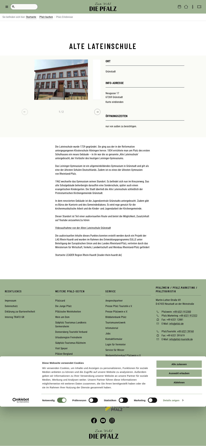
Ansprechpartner (114, 300)
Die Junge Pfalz (63, 306)
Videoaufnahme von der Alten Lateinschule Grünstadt (83, 227)
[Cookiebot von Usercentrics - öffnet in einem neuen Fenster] (21, 439)
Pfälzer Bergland (64, 353)
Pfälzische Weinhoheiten (68, 311)
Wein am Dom (62, 317)
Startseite (31, 17)
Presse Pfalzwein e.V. (116, 311)
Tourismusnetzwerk (115, 322)
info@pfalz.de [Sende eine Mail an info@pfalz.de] (176, 323)
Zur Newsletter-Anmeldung (23, 388)
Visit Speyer (61, 348)
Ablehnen (179, 421)
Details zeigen (171, 439)
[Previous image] (25, 112)
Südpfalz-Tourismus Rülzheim (70, 342)
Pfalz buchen (46, 17)
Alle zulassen (179, 403)
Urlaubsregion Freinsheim (68, 337)
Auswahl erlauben (179, 412)
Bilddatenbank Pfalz (115, 317)
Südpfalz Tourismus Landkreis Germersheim (70, 324)
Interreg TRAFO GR (14, 317)
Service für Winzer (114, 350)
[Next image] (97, 112)
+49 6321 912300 (182, 311)
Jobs (107, 333)
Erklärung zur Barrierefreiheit (20, 311)
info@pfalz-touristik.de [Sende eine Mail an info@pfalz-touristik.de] (181, 339)
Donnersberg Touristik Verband (71, 331)
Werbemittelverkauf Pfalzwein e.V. (123, 355)
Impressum (10, 300)
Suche (13, 7)
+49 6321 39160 (185, 331)
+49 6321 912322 (188, 315)
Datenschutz (11, 306)
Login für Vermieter (115, 344)
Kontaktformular (113, 339)
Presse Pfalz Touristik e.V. (118, 306)
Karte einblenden (114, 102)
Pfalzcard (60, 300)
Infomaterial (111, 328)
